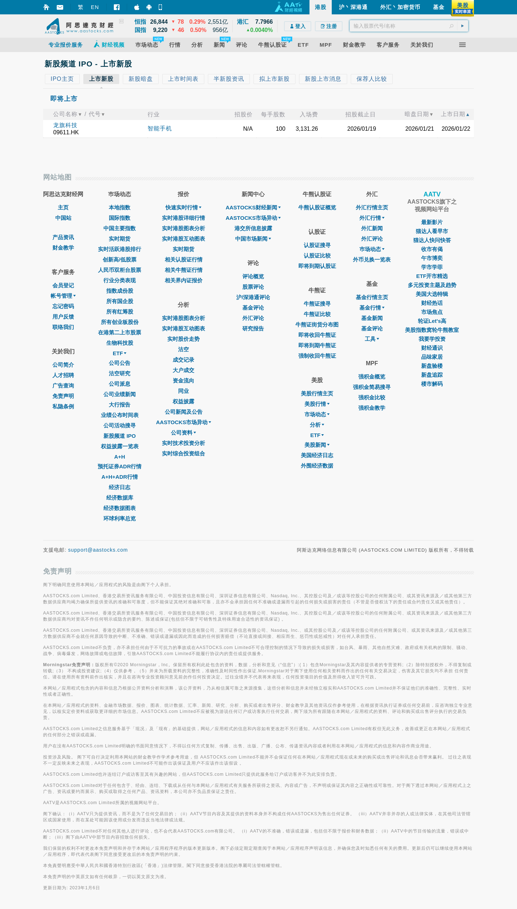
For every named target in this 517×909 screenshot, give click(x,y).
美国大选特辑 (432, 294)
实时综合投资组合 (183, 453)
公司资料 (183, 433)
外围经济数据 (317, 466)
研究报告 (253, 328)
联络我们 (63, 327)
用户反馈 (63, 317)
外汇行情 (372, 218)
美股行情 (317, 404)
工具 (372, 339)
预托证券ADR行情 (120, 466)
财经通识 (432, 348)
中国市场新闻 (253, 239)
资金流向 (183, 380)
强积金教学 (371, 408)
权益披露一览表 (120, 446)
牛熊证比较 (317, 314)
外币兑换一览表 (372, 259)
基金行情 (372, 308)
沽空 (183, 349)
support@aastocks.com (98, 550)
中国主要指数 (119, 228)
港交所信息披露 (253, 228)
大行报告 (119, 405)
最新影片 (432, 222)
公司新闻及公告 (183, 412)
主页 (63, 207)
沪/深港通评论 (253, 297)
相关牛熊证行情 (183, 270)
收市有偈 (432, 249)
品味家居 (432, 357)
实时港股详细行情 (183, 218)
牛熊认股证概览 (317, 207)
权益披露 (183, 401)
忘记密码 (63, 306)
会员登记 (63, 285)
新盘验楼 (432, 366)
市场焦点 (432, 312)
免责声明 (63, 396)
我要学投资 (432, 339)
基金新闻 (372, 318)
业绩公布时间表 (120, 415)
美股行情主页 (317, 393)
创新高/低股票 (119, 259)
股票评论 (253, 287)
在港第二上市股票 (119, 332)
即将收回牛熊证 (317, 335)
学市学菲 (432, 267)
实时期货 (119, 239)
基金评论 (253, 308)
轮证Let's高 (432, 321)
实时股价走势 (183, 339)
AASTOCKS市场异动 (183, 422)
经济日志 (119, 487)
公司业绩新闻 (119, 394)
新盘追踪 (432, 375)
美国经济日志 (317, 455)
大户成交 (183, 370)
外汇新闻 (372, 228)
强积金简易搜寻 (372, 387)
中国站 (63, 218)
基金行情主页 (372, 297)
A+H (119, 457)
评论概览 (253, 276)
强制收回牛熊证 (317, 356)
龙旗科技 (65, 125)
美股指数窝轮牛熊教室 (432, 330)
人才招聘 (63, 375)
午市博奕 (432, 258)
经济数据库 (119, 498)
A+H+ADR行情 (119, 477)
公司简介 (63, 365)
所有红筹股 (119, 312)
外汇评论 (253, 318)
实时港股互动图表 (183, 239)
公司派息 (119, 384)
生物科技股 (119, 343)
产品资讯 (63, 237)
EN (95, 7)
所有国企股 (119, 301)
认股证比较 (317, 255)
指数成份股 (119, 291)
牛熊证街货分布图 (317, 324)
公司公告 (119, 363)
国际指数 (119, 218)
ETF (119, 353)
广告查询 (63, 385)
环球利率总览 (119, 518)
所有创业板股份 (120, 322)
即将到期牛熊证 (317, 345)
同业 (183, 391)
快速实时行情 (183, 207)
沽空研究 (119, 373)
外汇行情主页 (372, 207)
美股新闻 (317, 445)
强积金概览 (371, 377)
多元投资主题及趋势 (432, 285)
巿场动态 (372, 249)
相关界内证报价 (183, 280)
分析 (317, 425)
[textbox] (409, 26)
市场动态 (317, 414)
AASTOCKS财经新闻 (253, 207)
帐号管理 (63, 296)
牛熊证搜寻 (317, 304)
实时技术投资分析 (183, 443)
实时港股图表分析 (183, 228)
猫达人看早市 (432, 231)
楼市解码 (432, 384)
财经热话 (432, 303)
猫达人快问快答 (432, 240)
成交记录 (183, 360)
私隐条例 (63, 406)
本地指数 (119, 207)
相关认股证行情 (183, 259)
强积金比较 (371, 397)
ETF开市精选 (432, 276)
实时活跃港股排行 (119, 249)
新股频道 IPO (119, 436)
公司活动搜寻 (119, 425)
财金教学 (63, 248)
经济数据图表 (119, 508)
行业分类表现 (119, 280)
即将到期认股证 (317, 266)
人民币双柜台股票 (119, 270)
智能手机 (160, 128)
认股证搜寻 (317, 245)
